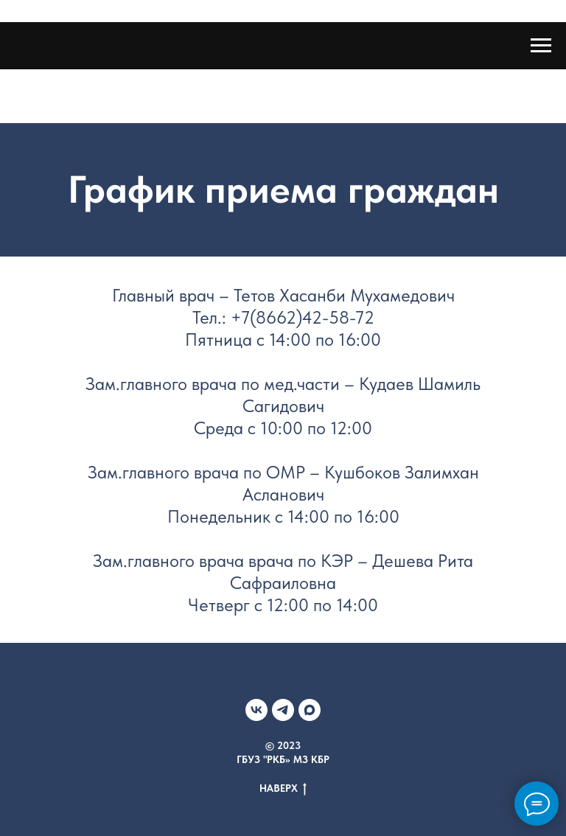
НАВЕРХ (283, 788)
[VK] (256, 710)
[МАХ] (309, 710)
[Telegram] (283, 710)
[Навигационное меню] (541, 45)
